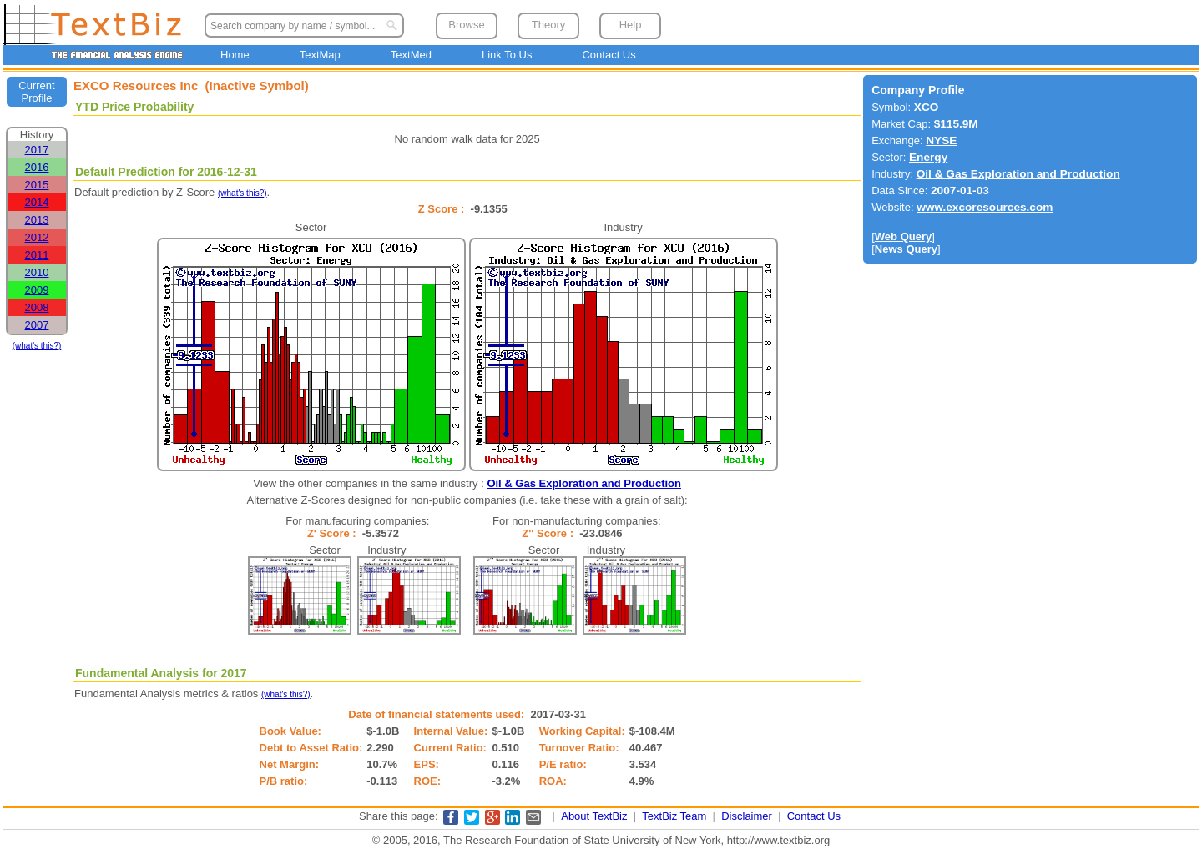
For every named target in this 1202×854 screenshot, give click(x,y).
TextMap (320, 54)
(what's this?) (37, 345)
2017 (37, 149)
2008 (37, 307)
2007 (37, 325)
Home (235, 54)
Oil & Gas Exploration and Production (584, 483)
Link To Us (507, 54)
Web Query (903, 236)
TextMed (411, 54)
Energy (928, 157)
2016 (37, 167)
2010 (37, 272)
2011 (37, 255)
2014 (37, 202)
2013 (37, 220)
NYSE (941, 140)
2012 (37, 237)
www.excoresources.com (985, 207)
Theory (548, 24)
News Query (906, 249)
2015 (37, 184)
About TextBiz (594, 816)
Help (630, 24)
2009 (37, 290)
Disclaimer (746, 816)
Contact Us (608, 54)
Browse (466, 24)
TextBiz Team (674, 816)
